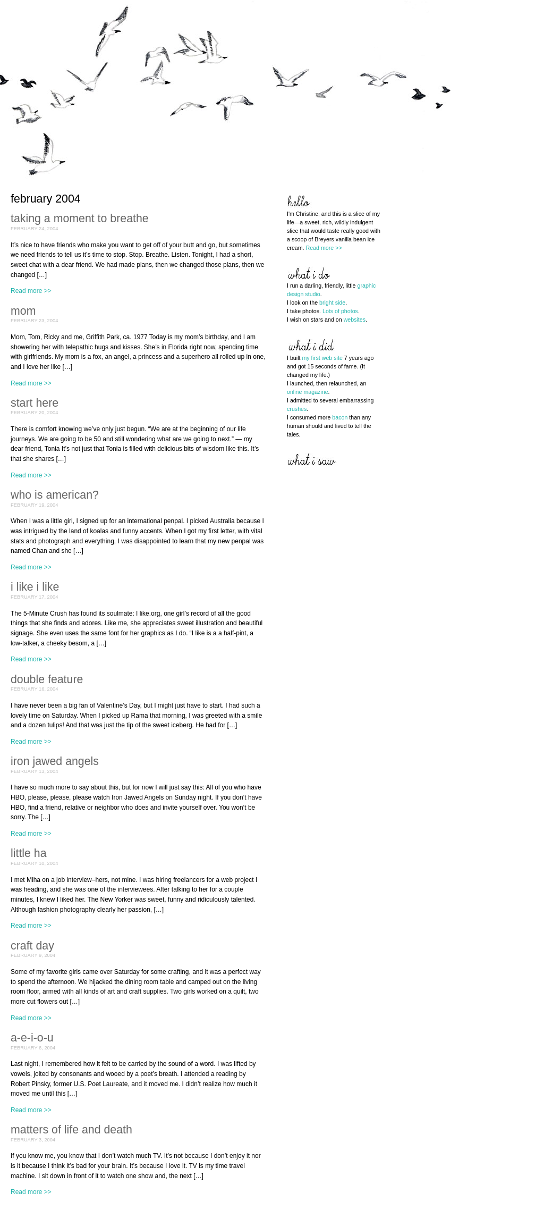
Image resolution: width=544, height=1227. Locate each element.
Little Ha (29, 853)
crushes (297, 409)
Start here (34, 403)
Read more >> (31, 291)
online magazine (307, 392)
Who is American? (55, 495)
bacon (339, 417)
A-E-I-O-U (32, 1037)
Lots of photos (340, 311)
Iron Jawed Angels (55, 761)
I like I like (35, 587)
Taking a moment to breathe (80, 218)
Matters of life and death (71, 1129)
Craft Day (32, 945)
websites (355, 319)
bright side (332, 302)
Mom (23, 311)
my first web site (322, 358)
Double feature (47, 679)
